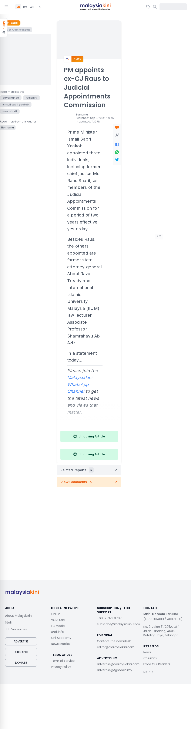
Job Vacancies (16, 629)
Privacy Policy (61, 667)
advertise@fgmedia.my (114, 670)
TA (38, 7)
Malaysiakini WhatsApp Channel (79, 384)
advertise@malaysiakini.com (118, 664)
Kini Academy (61, 638)
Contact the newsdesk (114, 641)
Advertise (21, 641)
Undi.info (57, 632)
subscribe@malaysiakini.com (118, 624)
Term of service (63, 661)
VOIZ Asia (58, 620)
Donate (21, 663)
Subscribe (21, 652)
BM (25, 7)
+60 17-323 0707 (109, 618)
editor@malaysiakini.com (115, 647)
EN (18, 7)
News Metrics (60, 644)
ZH (32, 7)
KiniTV (55, 614)
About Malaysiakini (18, 616)
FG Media (58, 626)
